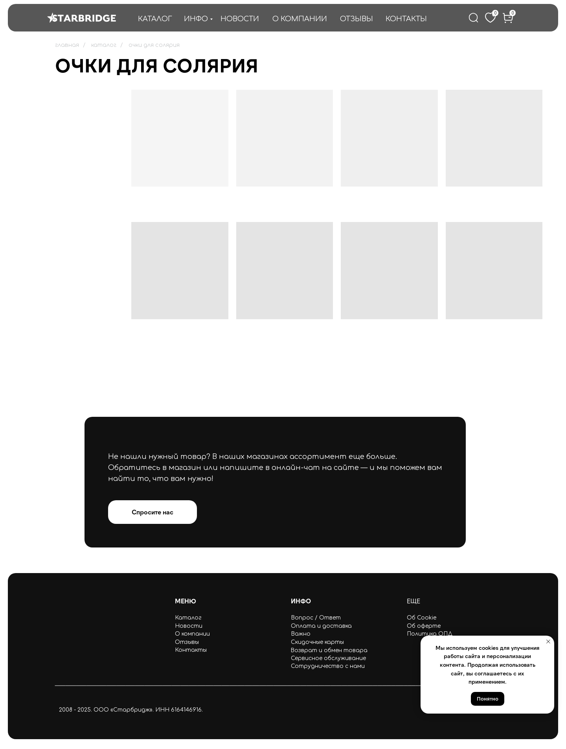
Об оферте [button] (424, 626)
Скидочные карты (317, 642)
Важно (301, 634)
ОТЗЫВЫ (356, 19)
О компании (192, 634)
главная (67, 45)
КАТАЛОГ (155, 19)
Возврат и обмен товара (329, 650)
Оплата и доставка (321, 626)
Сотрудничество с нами (328, 666)
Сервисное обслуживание (328, 658)
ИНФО (196, 19)
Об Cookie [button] (421, 618)
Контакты (191, 650)
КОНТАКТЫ (406, 19)
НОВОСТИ (240, 19)
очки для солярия (154, 45)
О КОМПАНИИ (299, 19)
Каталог (188, 618)
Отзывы (187, 642)
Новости (188, 626)
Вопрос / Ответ (316, 618)
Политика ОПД (429, 634)
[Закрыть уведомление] (548, 641)
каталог (103, 45)
